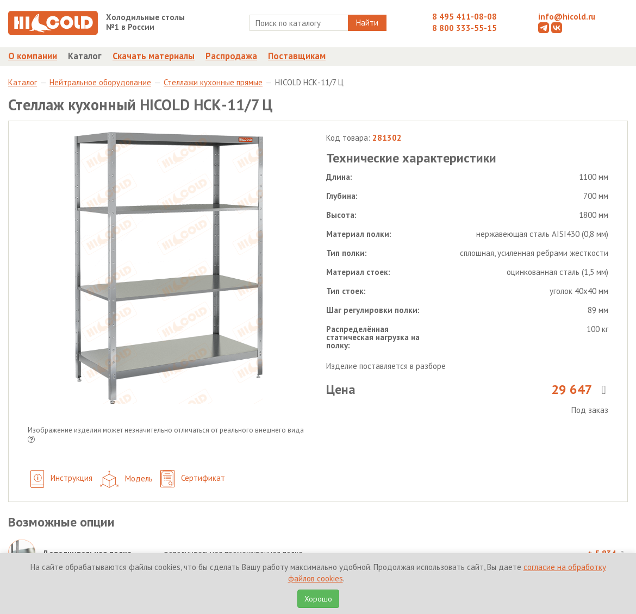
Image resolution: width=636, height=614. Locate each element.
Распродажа (231, 56)
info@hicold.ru (566, 16)
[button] (31, 440)
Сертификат (192, 479)
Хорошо (318, 599)
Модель (126, 479)
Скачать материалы (154, 56)
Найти (367, 22)
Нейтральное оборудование (100, 82)
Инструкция (61, 479)
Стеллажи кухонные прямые (213, 82)
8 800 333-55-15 (464, 28)
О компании (32, 56)
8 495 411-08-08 (464, 16)
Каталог (85, 56)
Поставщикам (297, 56)
